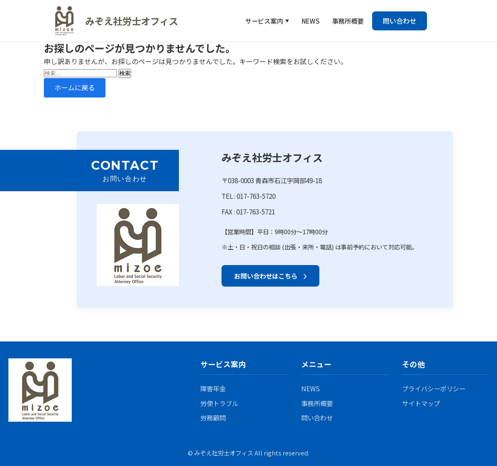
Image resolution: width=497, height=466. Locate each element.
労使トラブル (219, 403)
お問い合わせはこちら (270, 275)
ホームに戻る (74, 87)
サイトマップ (421, 403)
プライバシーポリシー (433, 388)
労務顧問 (213, 417)
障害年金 (213, 388)
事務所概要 (348, 20)
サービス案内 (264, 20)
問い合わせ (399, 21)
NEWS (310, 20)
